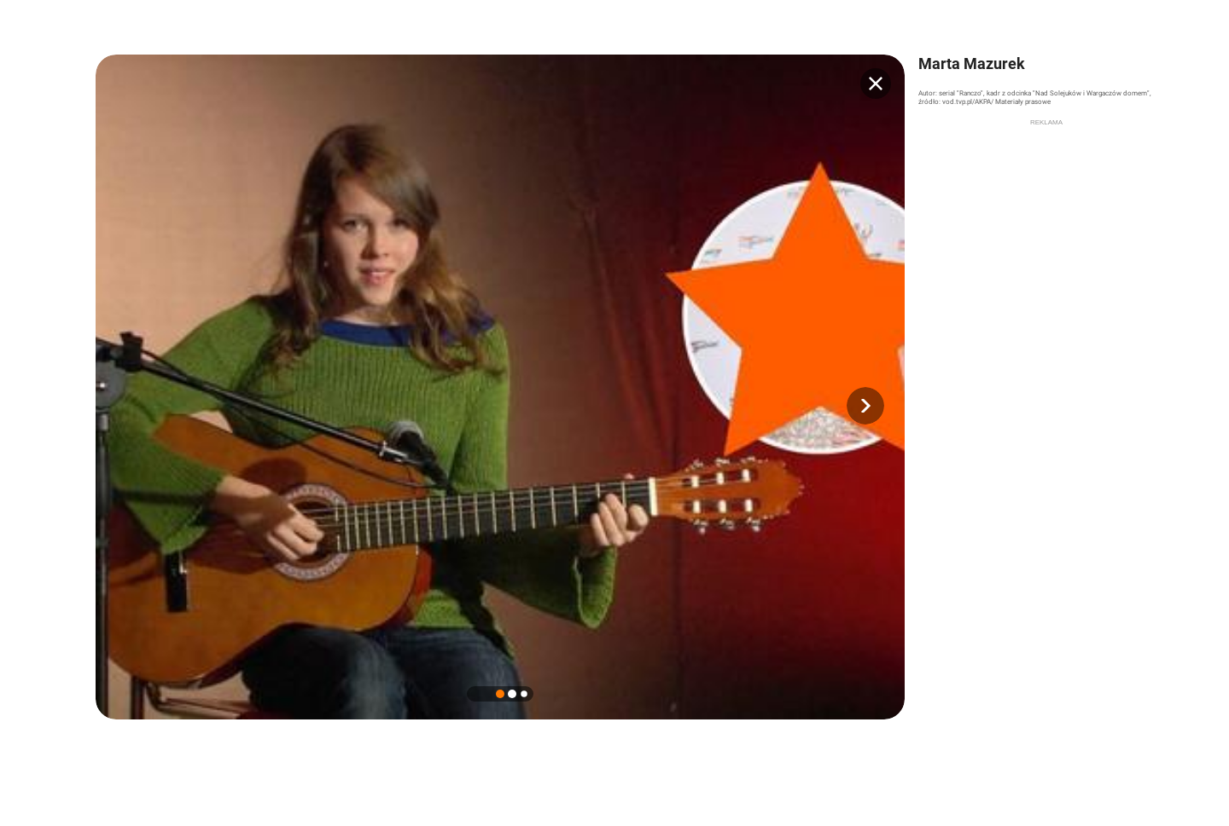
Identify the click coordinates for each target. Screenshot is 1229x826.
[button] (865, 406)
